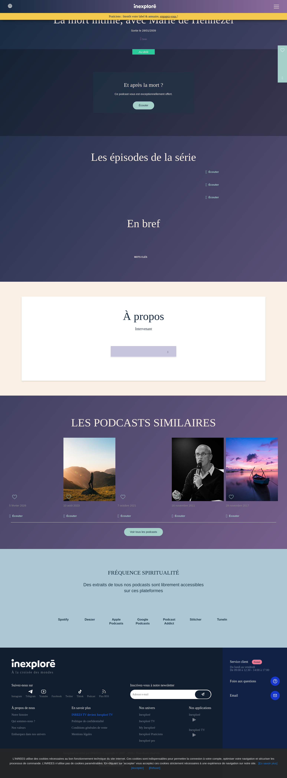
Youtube (43, 694)
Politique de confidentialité (88, 721)
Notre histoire (20, 714)
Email (255, 695)
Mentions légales (82, 734)
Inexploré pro (147, 740)
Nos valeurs (19, 727)
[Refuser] (154, 767)
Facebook (57, 696)
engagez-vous (168, 16)
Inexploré (144, 714)
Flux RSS (104, 694)
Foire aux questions (255, 681)
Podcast (91, 696)
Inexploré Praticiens (151, 734)
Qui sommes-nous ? (23, 721)
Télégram (31, 694)
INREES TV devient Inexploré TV (92, 714)
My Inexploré (147, 727)
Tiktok (80, 694)
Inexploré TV (147, 721)
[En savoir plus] (268, 763)
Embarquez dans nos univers (29, 734)
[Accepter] (137, 767)
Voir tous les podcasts (143, 531)
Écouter (143, 105)
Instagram (17, 696)
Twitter (69, 696)
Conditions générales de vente (89, 727)
